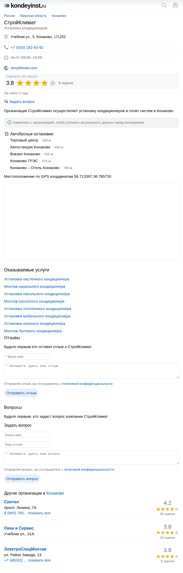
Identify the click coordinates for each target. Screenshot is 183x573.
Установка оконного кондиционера (34, 323)
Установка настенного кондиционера (36, 279)
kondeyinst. (25, 5)
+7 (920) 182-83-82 (27, 47)
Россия (9, 16)
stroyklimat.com (24, 68)
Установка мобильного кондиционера (37, 316)
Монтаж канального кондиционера (34, 286)
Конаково (59, 16)
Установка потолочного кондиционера (37, 308)
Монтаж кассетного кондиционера (34, 301)
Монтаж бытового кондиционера (33, 331)
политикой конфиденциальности (87, 384)
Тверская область (33, 16)
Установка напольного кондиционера (37, 294)
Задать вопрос (19, 101)
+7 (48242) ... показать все (27, 560)
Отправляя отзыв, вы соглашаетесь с (58, 384)
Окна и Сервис (19, 528)
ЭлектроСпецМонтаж (25, 549)
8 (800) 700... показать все (27, 513)
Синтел (11, 502)
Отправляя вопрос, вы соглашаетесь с (59, 469)
